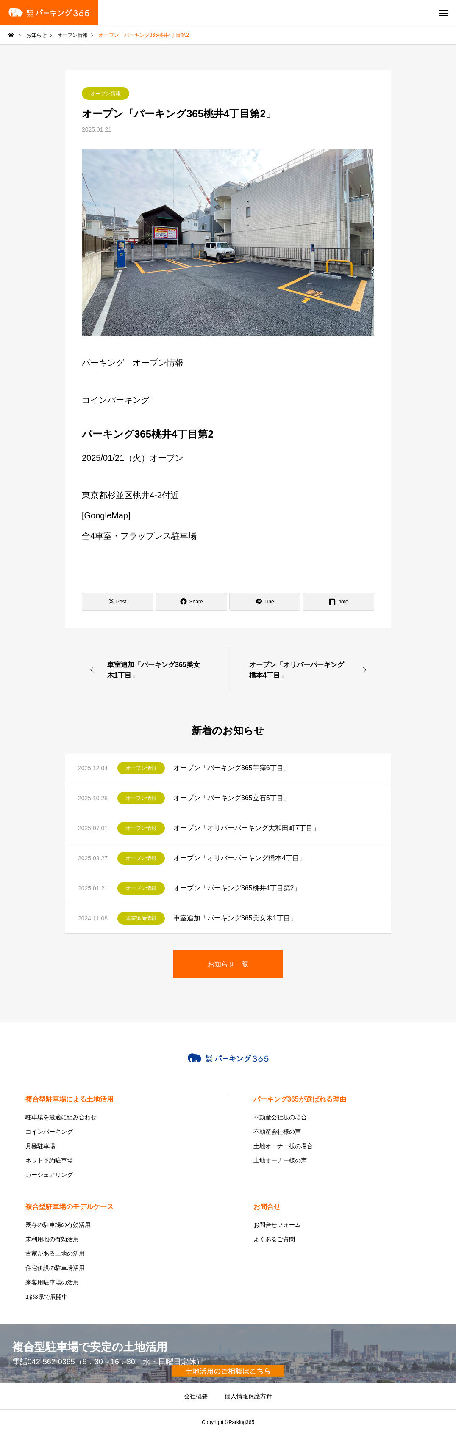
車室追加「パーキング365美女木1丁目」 (235, 918)
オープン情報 (105, 93)
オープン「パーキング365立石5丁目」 (231, 798)
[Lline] (265, 602)
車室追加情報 (141, 918)
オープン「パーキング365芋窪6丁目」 (231, 767)
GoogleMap (106, 515)
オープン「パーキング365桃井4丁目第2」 (237, 888)
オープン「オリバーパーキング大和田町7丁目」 (246, 828)
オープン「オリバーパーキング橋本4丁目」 (239, 858)
